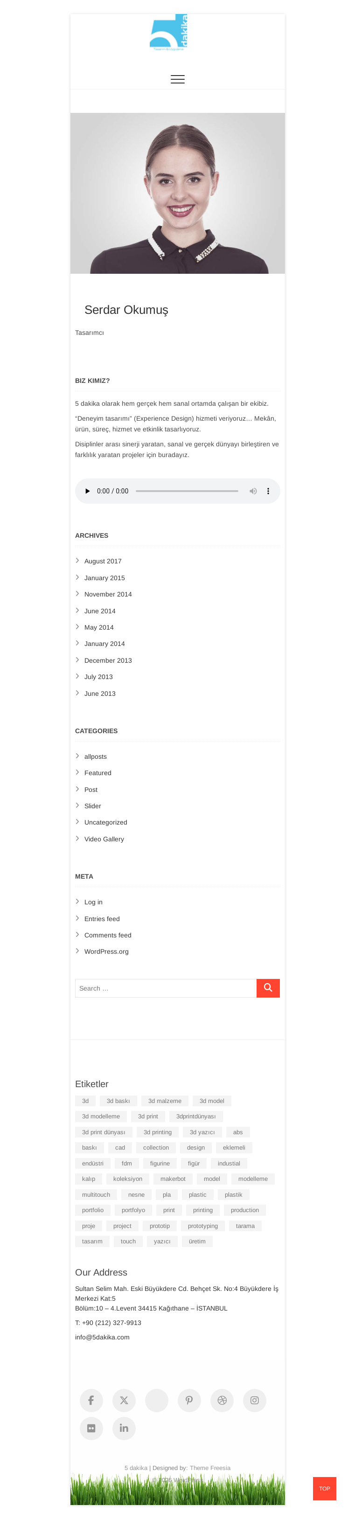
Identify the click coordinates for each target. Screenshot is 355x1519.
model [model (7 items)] (212, 1178)
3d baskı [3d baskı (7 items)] (118, 1100)
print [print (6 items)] (169, 1210)
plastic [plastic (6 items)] (198, 1194)
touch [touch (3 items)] (128, 1241)
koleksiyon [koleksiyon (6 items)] (127, 1178)
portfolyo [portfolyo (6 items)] (133, 1210)
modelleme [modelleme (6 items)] (253, 1178)
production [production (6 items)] (245, 1210)
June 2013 (100, 693)
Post (90, 789)
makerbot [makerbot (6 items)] (173, 1178)
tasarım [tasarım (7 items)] (92, 1241)
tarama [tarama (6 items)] (245, 1225)
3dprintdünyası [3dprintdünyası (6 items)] (196, 1116)
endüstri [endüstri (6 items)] (93, 1163)
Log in (93, 902)
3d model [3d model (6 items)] (212, 1100)
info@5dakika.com (102, 1337)
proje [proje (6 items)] (88, 1225)
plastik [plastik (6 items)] (234, 1194)
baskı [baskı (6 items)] (89, 1147)
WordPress (188, 1480)
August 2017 (103, 561)
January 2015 (104, 578)
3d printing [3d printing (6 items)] (158, 1132)
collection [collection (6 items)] (156, 1147)
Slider (92, 806)
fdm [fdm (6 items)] (127, 1163)
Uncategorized (105, 822)
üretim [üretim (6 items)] (197, 1241)
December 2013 (108, 660)
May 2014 (99, 627)
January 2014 (104, 643)
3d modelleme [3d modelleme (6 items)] (101, 1116)
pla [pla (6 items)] (167, 1194)
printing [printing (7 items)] (203, 1210)
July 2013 (98, 676)
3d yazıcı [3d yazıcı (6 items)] (202, 1132)
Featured (97, 773)
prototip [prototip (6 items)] (160, 1225)
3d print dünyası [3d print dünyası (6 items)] (103, 1132)
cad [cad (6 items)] (120, 1147)
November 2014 (108, 594)
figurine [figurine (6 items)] (160, 1163)
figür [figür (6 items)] (194, 1163)
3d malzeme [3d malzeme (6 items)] (164, 1100)
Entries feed (102, 918)
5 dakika (136, 1467)
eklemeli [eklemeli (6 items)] (234, 1147)
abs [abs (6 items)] (238, 1132)
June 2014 (100, 611)
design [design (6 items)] (196, 1147)
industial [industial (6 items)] (229, 1163)
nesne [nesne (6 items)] (136, 1194)
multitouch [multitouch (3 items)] (96, 1194)
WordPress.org (106, 951)
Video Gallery (104, 839)
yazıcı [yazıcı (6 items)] (162, 1241)
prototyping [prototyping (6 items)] (203, 1225)
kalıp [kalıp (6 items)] (88, 1178)
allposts (95, 756)
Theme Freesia (210, 1467)
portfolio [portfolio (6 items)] (93, 1210)
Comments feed (108, 935)
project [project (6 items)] (122, 1225)
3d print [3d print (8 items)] (148, 1116)
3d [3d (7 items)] (85, 1100)
